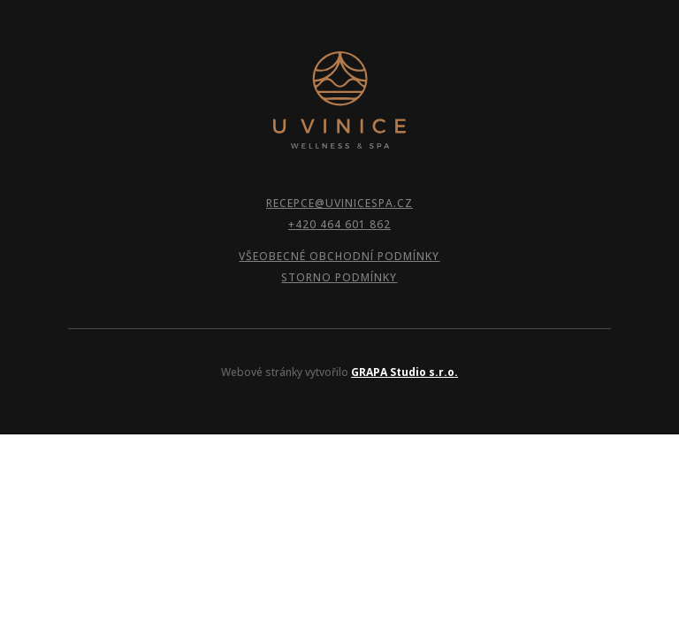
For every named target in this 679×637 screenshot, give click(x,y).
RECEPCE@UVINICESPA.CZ (339, 203)
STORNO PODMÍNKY (339, 277)
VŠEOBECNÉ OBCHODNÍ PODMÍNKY (339, 256)
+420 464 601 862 (339, 224)
